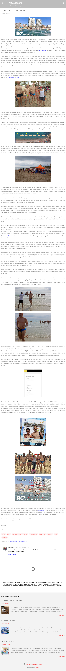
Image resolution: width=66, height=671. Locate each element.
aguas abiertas (16, 534)
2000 (8, 534)
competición (33, 534)
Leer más (61, 615)
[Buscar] (63, 3)
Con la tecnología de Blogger (33, 664)
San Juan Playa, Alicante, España (17, 541)
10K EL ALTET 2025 (7, 641)
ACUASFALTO (15, 3)
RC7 (56, 534)
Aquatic (25, 534)
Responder (12, 554)
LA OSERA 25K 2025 (8, 621)
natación (49, 534)
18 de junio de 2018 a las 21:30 (21, 547)
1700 (3, 534)
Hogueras (42, 534)
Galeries (37, 667)
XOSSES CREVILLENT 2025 (11, 600)
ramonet (11, 547)
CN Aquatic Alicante (13, 77)
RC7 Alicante (42, 50)
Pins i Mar (41, 510)
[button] (63, 10)
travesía (4, 537)
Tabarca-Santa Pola (8, 236)
